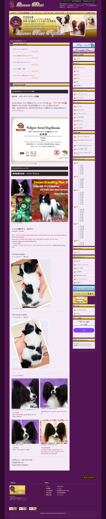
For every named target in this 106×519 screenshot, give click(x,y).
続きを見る (35, 51)
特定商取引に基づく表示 (63, 490)
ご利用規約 (79, 271)
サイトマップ (60, 494)
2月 (81, 172)
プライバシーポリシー (81, 278)
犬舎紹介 (78, 260)
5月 (81, 185)
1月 (81, 173)
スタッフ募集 (79, 268)
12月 (81, 209)
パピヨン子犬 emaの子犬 (82, 136)
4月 (81, 168)
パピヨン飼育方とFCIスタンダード (84, 140)
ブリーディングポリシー (82, 264)
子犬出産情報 (49, 490)
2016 (77, 223)
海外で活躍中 (79, 127)
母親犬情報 (48, 494)
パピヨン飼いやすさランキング (84, 145)
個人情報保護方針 (61, 492)
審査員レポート (80, 120)
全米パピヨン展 (80, 109)
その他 (77, 313)
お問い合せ (91, 13)
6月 (81, 167)
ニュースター (79, 124)
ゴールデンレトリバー (81, 94)
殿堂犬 (77, 78)
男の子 (77, 71)
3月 (81, 170)
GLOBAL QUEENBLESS (16, 40)
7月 (81, 165)
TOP (13, 13)
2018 (77, 189)
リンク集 (59, 488)
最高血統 (78, 85)
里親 (77, 81)
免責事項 (78, 282)
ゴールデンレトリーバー (75, 13)
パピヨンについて (80, 67)
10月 (81, 179)
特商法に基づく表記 (81, 275)
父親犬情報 (48, 492)
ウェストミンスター (81, 113)
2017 (77, 206)
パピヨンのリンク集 (81, 309)
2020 (77, 162)
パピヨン (78, 58)
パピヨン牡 (48, 13)
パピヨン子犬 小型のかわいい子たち (84, 153)
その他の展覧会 (80, 117)
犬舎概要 (48, 488)
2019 (77, 176)
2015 (77, 240)
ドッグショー (37, 13)
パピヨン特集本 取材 (81, 149)
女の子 (77, 74)
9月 (81, 212)
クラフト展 (79, 106)
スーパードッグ (80, 97)
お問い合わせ (60, 486)
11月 (81, 227)
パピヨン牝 (59, 13)
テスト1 (78, 252)
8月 (81, 180)
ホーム (47, 486)
